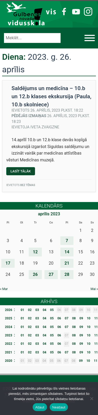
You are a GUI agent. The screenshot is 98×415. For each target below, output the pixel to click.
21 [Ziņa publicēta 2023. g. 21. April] (67, 263)
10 (88, 318)
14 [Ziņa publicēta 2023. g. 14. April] (67, 251)
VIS (51, 11)
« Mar (4, 289)
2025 (8, 318)
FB (63, 11)
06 (59, 318)
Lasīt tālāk (22, 172)
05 (52, 310)
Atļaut (39, 407)
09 (81, 318)
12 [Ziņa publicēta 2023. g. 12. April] (35, 251)
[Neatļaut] (91, 398)
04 (44, 310)
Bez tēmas (27, 185)
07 (66, 318)
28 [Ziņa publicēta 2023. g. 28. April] (67, 274)
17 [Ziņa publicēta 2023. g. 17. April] (7, 263)
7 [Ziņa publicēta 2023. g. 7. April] (67, 240)
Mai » (94, 289)
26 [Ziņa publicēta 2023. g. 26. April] (35, 274)
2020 (8, 361)
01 (22, 310)
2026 (8, 310)
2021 (8, 352)
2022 (8, 344)
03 (37, 310)
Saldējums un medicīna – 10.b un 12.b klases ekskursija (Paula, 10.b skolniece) (51, 96)
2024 (8, 327)
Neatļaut (58, 407)
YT (75, 11)
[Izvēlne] (89, 38)
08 (74, 318)
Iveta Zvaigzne (45, 127)
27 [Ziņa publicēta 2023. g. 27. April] (51, 274)
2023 (8, 335)
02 (30, 310)
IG (87, 11)
